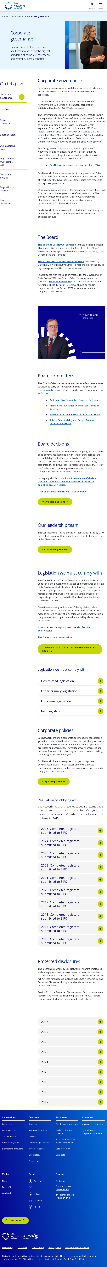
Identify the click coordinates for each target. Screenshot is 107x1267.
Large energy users (10, 1142)
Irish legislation (72, 711)
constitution (56, 291)
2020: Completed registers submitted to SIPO (72, 892)
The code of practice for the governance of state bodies (69, 649)
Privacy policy (54, 1247)
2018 (72, 1092)
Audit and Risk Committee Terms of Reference (75, 400)
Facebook (35, 1181)
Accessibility (7, 1247)
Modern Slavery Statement (77, 1247)
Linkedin (35, 1194)
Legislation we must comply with (12, 162)
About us (33, 1124)
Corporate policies (53, 781)
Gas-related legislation (72, 681)
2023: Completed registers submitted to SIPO (72, 855)
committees (49, 390)
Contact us (60, 1181)
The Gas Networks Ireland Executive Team (61, 261)
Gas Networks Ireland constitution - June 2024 (74, 165)
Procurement (35, 1161)
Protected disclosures (12, 201)
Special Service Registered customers (92, 1132)
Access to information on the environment (66, 1141)
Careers (32, 1136)
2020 (72, 1072)
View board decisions (55, 501)
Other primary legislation (72, 691)
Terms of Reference (60, 281)
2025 (72, 1021)
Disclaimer (22, 1247)
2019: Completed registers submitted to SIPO (72, 904)
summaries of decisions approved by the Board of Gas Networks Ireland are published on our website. (68, 481)
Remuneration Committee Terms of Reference (75, 414)
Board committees (12, 122)
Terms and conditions (38, 1130)
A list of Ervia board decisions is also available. (62, 491)
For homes (7, 1124)
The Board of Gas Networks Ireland (57, 244)
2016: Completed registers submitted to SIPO (72, 941)
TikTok (34, 1207)
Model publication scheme (64, 1132)
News (4, 1181)
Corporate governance (12, 96)
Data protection (63, 1148)
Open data (60, 1155)
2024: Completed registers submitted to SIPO (72, 843)
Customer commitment (93, 1124)
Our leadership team (55, 549)
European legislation (72, 701)
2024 (72, 1031)
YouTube (35, 1201)
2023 (72, 1042)
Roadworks (7, 1193)
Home (5, 16)
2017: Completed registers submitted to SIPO (72, 929)
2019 (72, 1082)
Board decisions (12, 135)
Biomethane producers (12, 1148)
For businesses (9, 1130)
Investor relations (37, 1148)
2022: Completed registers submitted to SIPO (72, 867)
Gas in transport (9, 1136)
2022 (72, 1052)
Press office (7, 1187)
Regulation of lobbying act (12, 189)
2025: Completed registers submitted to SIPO (72, 830)
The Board (12, 110)
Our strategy (34, 1155)
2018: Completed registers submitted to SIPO (72, 916)
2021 (72, 1062)
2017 (72, 1102)
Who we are (17, 16)
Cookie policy (38, 1247)
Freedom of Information (67, 1124)
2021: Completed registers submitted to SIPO (72, 879)
